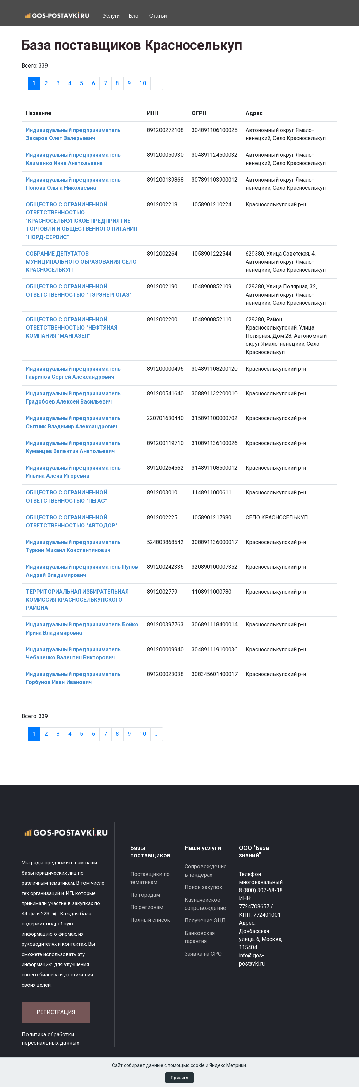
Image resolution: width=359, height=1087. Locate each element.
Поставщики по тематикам (150, 878)
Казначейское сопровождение (205, 904)
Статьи (158, 16)
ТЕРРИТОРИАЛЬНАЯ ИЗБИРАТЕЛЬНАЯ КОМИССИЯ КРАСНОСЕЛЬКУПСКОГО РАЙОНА (77, 599)
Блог (134, 16)
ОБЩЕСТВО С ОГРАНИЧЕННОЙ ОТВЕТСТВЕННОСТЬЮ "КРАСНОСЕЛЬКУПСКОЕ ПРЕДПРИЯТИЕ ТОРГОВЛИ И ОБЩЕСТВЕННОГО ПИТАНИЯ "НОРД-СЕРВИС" (81, 220)
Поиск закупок (203, 887)
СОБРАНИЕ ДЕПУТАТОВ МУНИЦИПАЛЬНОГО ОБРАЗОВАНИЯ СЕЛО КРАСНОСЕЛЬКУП (81, 261)
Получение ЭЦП (205, 920)
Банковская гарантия (200, 937)
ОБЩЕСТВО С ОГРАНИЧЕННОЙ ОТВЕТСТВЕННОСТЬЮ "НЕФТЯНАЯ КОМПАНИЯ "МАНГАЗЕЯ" (71, 327)
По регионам (146, 907)
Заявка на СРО (203, 954)
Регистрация (56, 1012)
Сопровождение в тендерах (206, 870)
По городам (145, 895)
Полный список (150, 920)
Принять (179, 1077)
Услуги (111, 16)
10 (142, 83)
